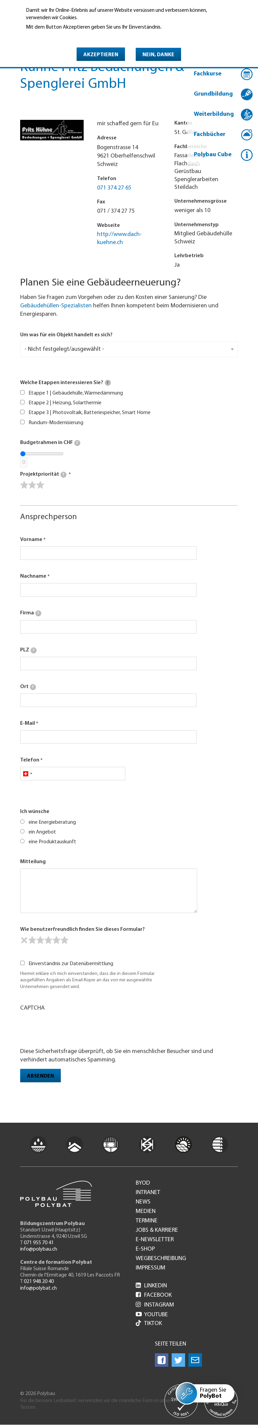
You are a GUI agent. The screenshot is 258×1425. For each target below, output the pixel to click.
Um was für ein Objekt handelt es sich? (66, 335)
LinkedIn (151, 1286)
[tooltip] (108, 383)
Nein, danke (158, 55)
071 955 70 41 (39, 1243)
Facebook (154, 1295)
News (143, 1202)
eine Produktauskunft (52, 842)
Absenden (40, 1076)
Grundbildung (213, 94)
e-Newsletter (155, 1240)
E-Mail (27, 723)
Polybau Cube (212, 154)
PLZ (28, 650)
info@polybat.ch (38, 1288)
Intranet (148, 1193)
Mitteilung (33, 861)
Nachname (33, 576)
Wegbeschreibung (161, 1259)
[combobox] (27, 773)
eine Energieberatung (52, 822)
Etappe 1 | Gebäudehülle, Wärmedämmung (76, 393)
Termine (147, 1221)
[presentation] (71, 1029)
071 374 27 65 (114, 188)
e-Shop (145, 1249)
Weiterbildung (214, 114)
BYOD (143, 1183)
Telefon (29, 760)
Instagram (155, 1305)
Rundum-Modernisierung (56, 423)
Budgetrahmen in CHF (50, 443)
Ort (28, 687)
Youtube (152, 1315)
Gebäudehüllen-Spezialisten (56, 306)
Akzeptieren (100, 55)
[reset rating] (24, 940)
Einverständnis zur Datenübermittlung (71, 963)
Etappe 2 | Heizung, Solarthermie (65, 403)
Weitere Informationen (55, 37)
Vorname (31, 539)
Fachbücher (209, 134)
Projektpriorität (43, 475)
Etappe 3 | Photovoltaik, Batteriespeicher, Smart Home (89, 412)
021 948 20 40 (39, 1281)
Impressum (150, 1268)
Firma (30, 613)
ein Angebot (42, 832)
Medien (146, 1212)
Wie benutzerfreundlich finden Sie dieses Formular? (82, 929)
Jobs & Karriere (157, 1230)
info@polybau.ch (38, 1249)
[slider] (32, 485)
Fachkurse (207, 74)
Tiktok (149, 1324)
